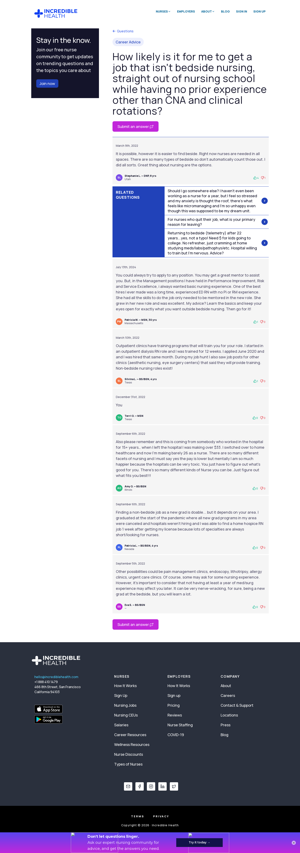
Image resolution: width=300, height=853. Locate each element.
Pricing (174, 705)
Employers (186, 11)
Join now (47, 83)
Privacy (161, 816)
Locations (229, 715)
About (226, 685)
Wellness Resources (131, 744)
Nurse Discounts (128, 754)
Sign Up (259, 11)
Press (225, 724)
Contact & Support (237, 705)
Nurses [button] (163, 11)
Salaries (121, 724)
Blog (225, 11)
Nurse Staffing (180, 724)
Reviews (175, 715)
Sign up (174, 695)
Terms (137, 816)
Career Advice (128, 41)
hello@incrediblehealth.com (56, 677)
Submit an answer (136, 126)
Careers (228, 695)
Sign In (241, 11)
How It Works (125, 685)
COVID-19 (176, 734)
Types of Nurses (128, 764)
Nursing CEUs (126, 715)
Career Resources (130, 734)
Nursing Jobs (125, 705)
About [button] (208, 11)
